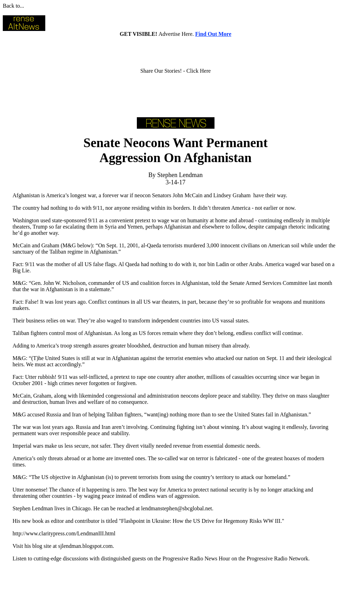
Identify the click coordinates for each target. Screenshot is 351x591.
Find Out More (213, 34)
